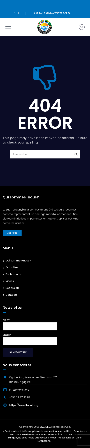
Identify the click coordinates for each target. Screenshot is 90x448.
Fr (15, 13)
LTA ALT (44, 427)
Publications (13, 274)
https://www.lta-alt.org (23, 405)
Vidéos (10, 281)
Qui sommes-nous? (18, 260)
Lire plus (12, 232)
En (19, 13)
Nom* (30, 324)
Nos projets (12, 288)
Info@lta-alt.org (19, 389)
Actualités (12, 267)
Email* (30, 339)
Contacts (11, 295)
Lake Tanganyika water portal (52, 13)
